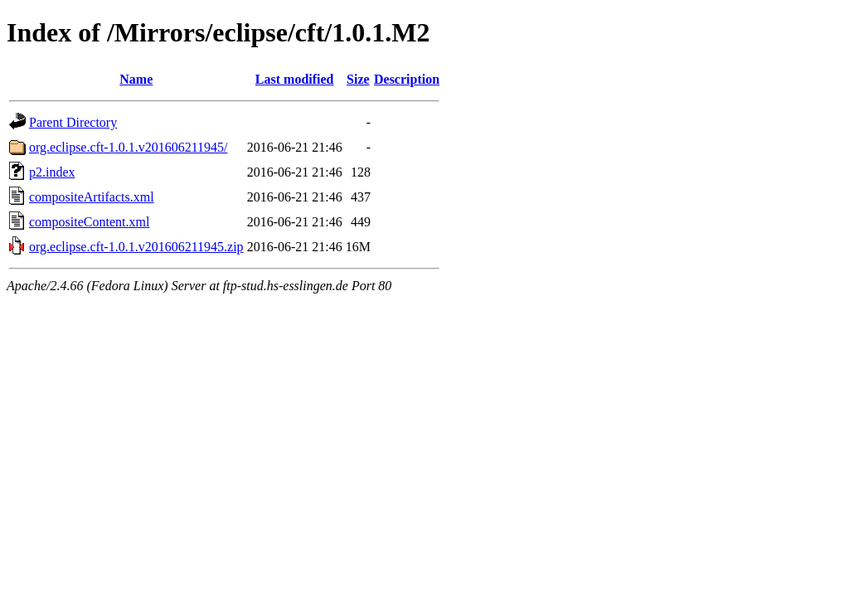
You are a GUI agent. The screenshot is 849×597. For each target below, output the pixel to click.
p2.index (52, 172)
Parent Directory (73, 122)
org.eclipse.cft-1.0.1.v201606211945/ (128, 147)
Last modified (294, 79)
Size (358, 79)
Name (136, 79)
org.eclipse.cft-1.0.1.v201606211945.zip (136, 247)
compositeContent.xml (89, 222)
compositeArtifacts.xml (91, 197)
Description (406, 79)
